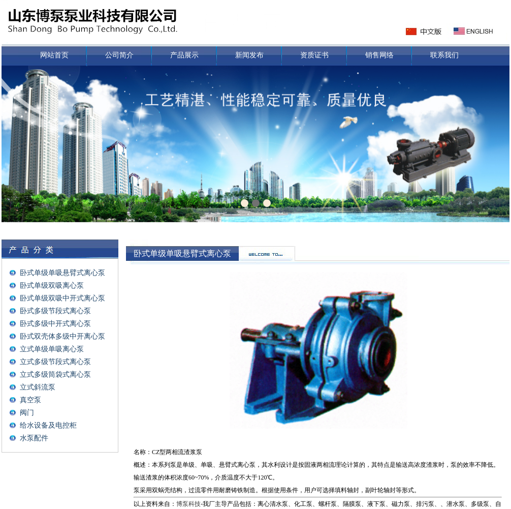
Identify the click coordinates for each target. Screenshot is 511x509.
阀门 (27, 412)
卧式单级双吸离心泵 (52, 285)
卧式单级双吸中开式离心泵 (62, 298)
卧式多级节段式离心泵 (55, 311)
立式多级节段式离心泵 (55, 362)
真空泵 (30, 400)
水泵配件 (34, 438)
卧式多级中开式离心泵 (55, 323)
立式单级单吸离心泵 (52, 349)
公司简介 (119, 55)
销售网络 (379, 55)
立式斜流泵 (37, 387)
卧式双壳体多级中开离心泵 (62, 336)
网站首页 (54, 55)
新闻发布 (249, 55)
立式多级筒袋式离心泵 (55, 374)
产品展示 (184, 55)
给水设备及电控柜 (48, 425)
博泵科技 (188, 503)
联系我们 (444, 55)
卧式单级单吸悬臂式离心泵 (62, 273)
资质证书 (314, 55)
